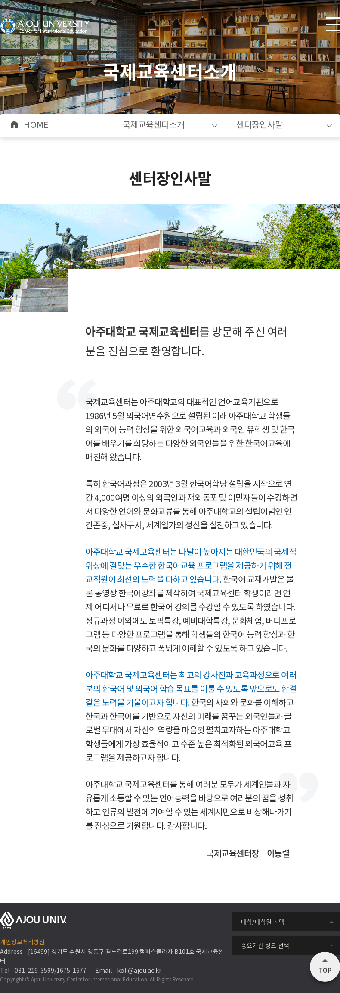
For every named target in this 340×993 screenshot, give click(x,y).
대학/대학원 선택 (262, 921)
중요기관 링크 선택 (265, 945)
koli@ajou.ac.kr (139, 971)
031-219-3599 (34, 971)
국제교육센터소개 (154, 125)
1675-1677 (71, 971)
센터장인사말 (259, 125)
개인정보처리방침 (22, 942)
